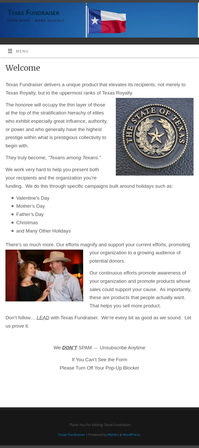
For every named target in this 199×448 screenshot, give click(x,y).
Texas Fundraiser (33, 12)
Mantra (113, 434)
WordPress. (132, 434)
